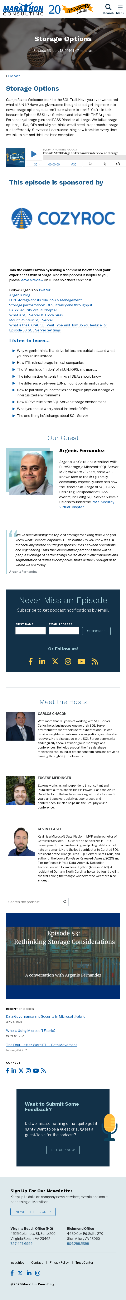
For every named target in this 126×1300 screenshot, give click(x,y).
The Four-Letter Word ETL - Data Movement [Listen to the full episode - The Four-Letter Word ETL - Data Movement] (41, 1045)
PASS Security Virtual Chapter (33, 310)
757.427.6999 (21, 1244)
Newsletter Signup (33, 1212)
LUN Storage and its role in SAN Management (45, 300)
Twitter (44, 290)
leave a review (31, 280)
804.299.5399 (78, 1244)
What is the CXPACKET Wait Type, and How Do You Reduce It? (58, 325)
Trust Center (84, 1262)
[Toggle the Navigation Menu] (120, 9)
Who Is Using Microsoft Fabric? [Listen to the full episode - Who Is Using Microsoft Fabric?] (30, 1031)
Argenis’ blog (19, 295)
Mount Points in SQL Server (31, 320)
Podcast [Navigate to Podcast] (14, 76)
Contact (37, 1262)
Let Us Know (63, 1150)
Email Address (61, 624)
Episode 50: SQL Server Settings (35, 330)
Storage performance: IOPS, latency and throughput (50, 305)
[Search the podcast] (34, 902)
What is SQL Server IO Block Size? (36, 315)
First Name (24, 624)
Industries (17, 1262)
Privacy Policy (59, 1262)
